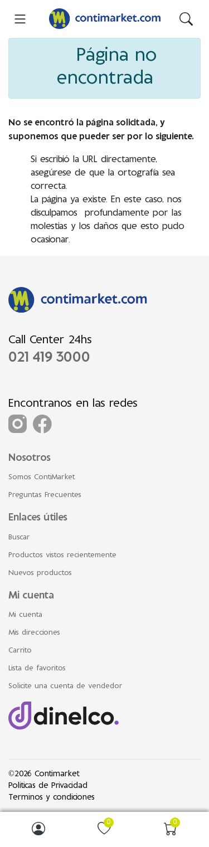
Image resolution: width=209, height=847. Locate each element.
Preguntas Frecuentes (44, 495)
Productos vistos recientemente (62, 555)
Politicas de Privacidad (48, 786)
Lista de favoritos (37, 669)
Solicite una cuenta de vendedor (65, 686)
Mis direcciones (34, 633)
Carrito (20, 651)
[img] (186, 19)
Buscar (19, 538)
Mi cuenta (25, 615)
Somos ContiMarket (41, 477)
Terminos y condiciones (51, 798)
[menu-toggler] (20, 19)
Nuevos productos (40, 573)
